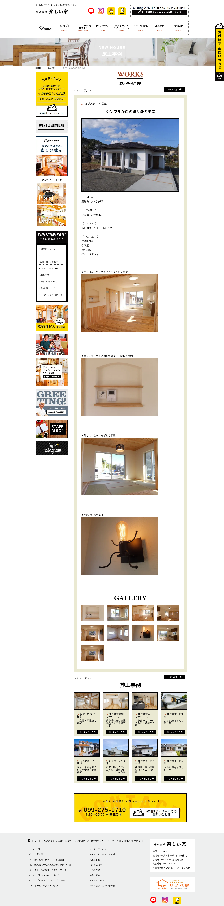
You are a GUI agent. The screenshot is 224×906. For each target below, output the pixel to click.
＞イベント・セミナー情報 (102, 854)
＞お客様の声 (95, 865)
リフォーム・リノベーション (121, 27)
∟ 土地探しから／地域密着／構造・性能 (49, 865)
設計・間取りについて (49, 262)
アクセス (170, 868)
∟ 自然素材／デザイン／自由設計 (46, 860)
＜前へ (77, 90)
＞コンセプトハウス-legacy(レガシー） (46, 875)
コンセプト (64, 27)
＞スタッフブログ (97, 849)
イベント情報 (140, 27)
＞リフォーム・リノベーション (43, 886)
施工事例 (159, 27)
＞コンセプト (34, 849)
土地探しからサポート (49, 268)
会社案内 (179, 27)
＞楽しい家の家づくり (38, 854)
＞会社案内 (94, 875)
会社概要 (159, 868)
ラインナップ (102, 27)
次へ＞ (88, 90)
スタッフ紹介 (183, 868)
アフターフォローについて (51, 295)
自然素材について (47, 249)
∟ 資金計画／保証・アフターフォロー (48, 870)
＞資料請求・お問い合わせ (102, 886)
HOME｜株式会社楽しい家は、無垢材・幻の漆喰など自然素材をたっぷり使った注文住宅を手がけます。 (88, 841)
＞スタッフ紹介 (96, 880)
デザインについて (47, 255)
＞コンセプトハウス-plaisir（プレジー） (47, 880)
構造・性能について (48, 282)
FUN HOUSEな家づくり (83, 27)
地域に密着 (45, 275)
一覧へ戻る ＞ (174, 89)
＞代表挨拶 (94, 870)
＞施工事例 (94, 860)
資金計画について (47, 288)
